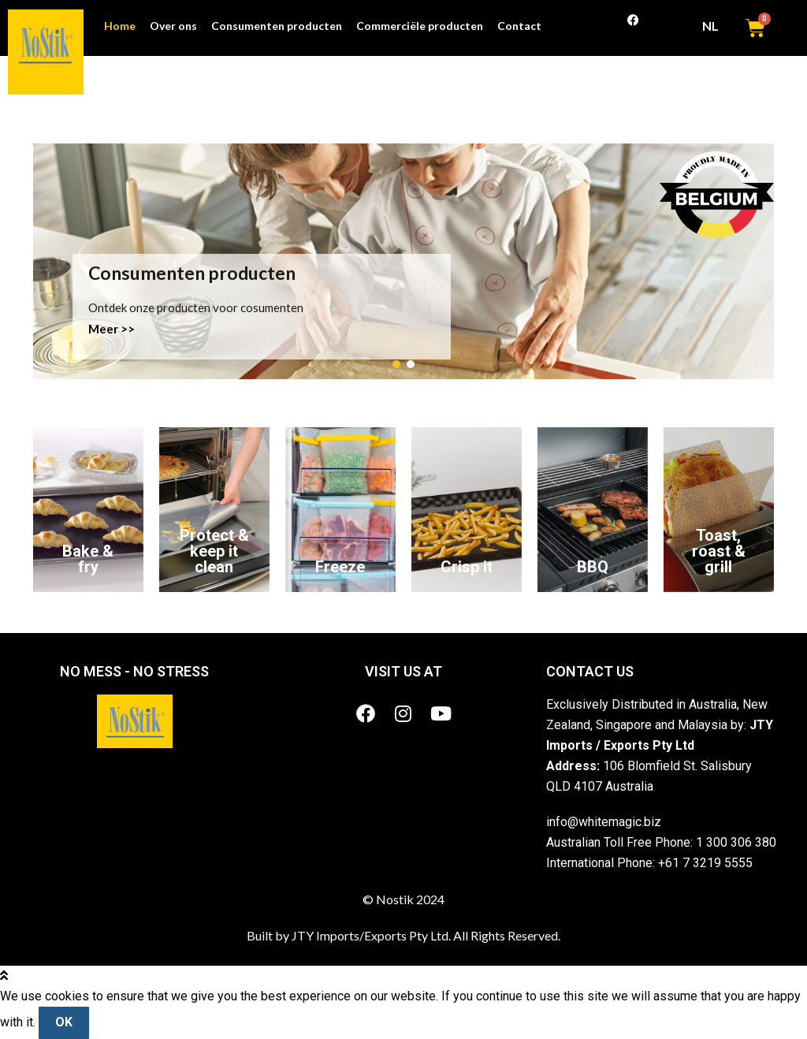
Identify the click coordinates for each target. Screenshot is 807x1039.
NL (715, 26)
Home (120, 25)
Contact (519, 25)
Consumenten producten (276, 25)
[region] (403, 261)
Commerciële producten (419, 25)
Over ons (173, 25)
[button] (396, 364)
